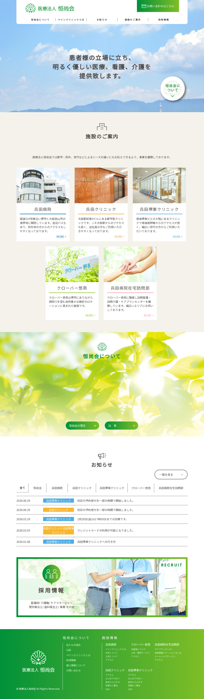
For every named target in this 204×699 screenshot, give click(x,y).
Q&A (107, 689)
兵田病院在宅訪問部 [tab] (171, 488)
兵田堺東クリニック (58, 500)
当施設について (138, 649)
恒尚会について (40, 19)
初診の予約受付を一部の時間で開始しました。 (106, 500)
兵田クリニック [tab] (82, 488)
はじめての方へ (112, 678)
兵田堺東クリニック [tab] (112, 488)
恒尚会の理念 (82, 425)
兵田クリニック (58, 510)
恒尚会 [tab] (37, 488)
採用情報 (163, 19)
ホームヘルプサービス (165, 656)
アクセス (109, 659)
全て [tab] (22, 488)
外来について (111, 652)
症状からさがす (112, 682)
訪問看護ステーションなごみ (168, 652)
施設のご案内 (133, 19)
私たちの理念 (73, 645)
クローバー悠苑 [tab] (141, 488)
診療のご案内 (111, 685)
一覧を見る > (171, 474)
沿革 (68, 650)
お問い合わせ (73, 670)
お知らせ (102, 19)
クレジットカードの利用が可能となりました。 (106, 530)
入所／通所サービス (140, 652)
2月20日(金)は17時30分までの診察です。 (102, 519)
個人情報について (75, 665)
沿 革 (121, 425)
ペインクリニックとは (71, 19)
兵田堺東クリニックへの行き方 (96, 542)
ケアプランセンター (164, 649)
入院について (111, 656)
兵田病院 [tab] (57, 488)
